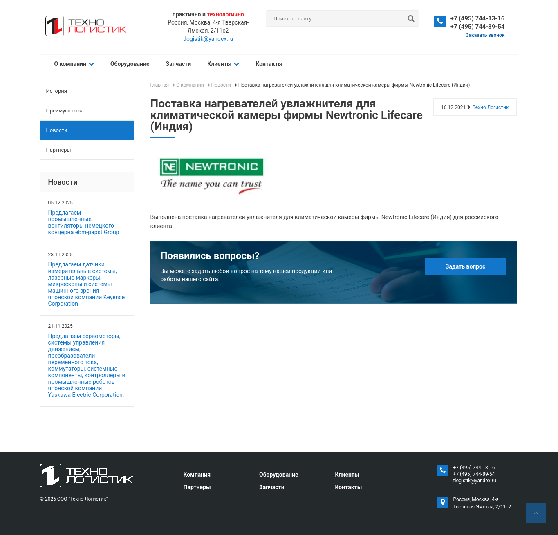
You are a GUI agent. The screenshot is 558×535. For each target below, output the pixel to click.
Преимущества (65, 110)
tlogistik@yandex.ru (208, 39)
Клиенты (223, 63)
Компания (197, 474)
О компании (74, 63)
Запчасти (178, 63)
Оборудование (130, 63)
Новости (56, 130)
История (56, 91)
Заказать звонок (485, 35)
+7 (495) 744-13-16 (477, 18)
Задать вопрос (466, 266)
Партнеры (58, 150)
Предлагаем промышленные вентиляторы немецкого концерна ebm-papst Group (83, 222)
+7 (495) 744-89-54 (477, 26)
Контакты (268, 63)
